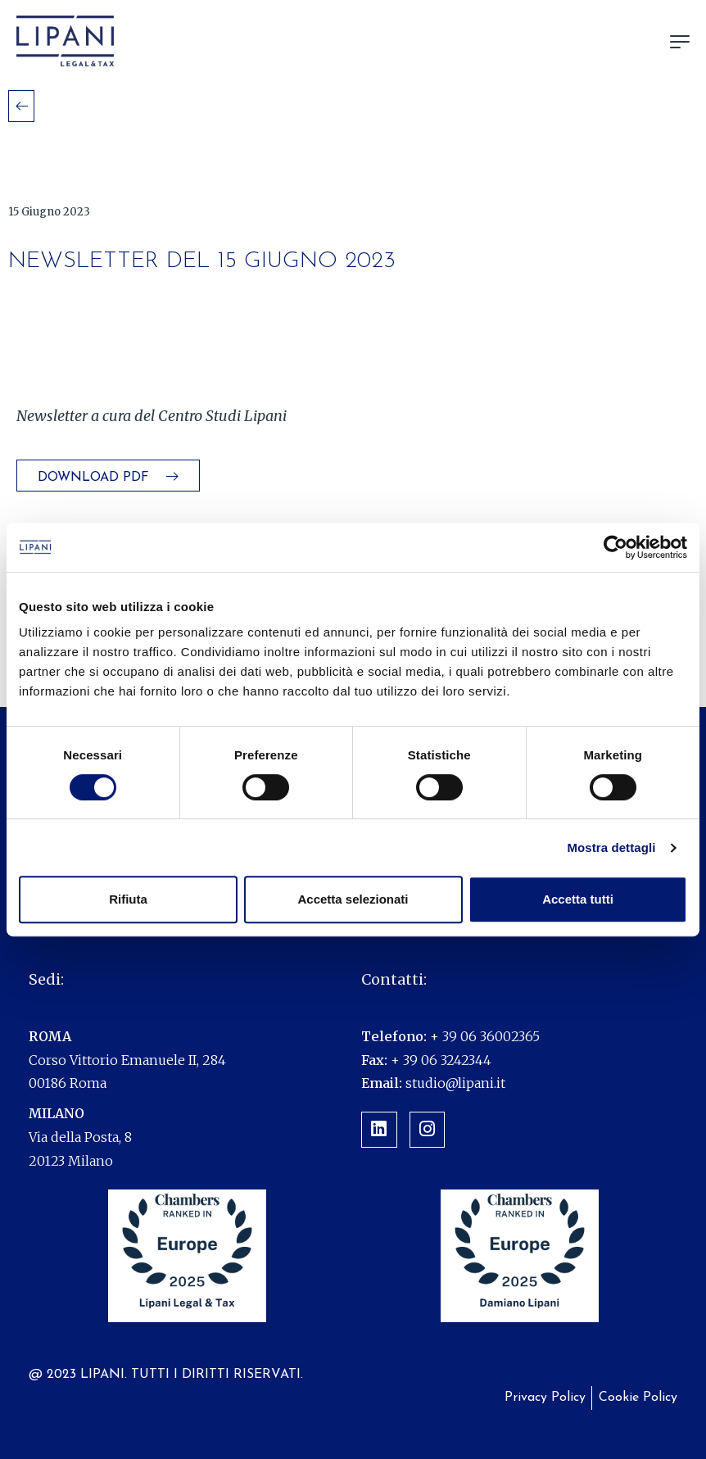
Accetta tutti (577, 899)
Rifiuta (128, 899)
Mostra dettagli (611, 847)
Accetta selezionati (352, 899)
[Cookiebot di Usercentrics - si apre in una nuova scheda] (615, 547)
